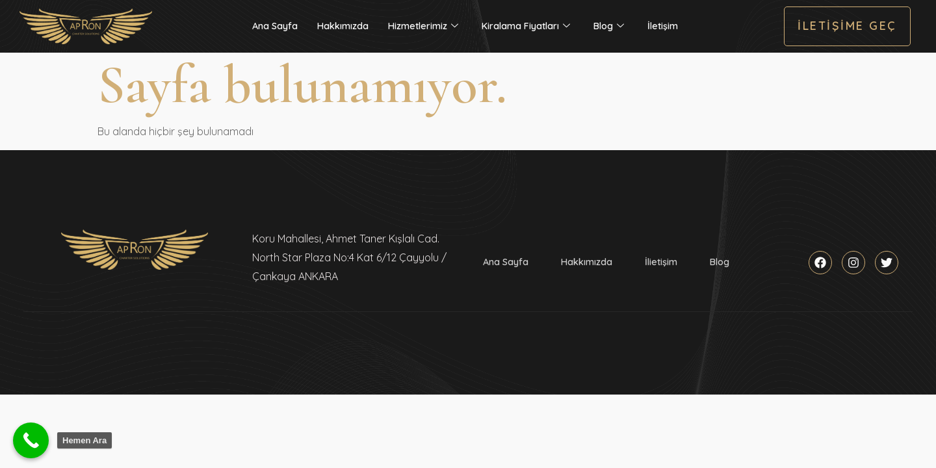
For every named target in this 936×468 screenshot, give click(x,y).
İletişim (662, 26)
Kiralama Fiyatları (526, 26)
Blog (608, 26)
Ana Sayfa (275, 26)
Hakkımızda (343, 26)
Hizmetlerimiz (423, 26)
